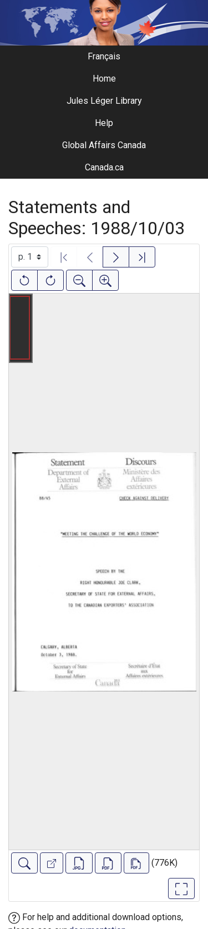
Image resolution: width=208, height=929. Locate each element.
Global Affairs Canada (104, 145)
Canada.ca (104, 167)
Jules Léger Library (104, 100)
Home (104, 78)
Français (104, 56)
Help (104, 123)
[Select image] (29, 256)
